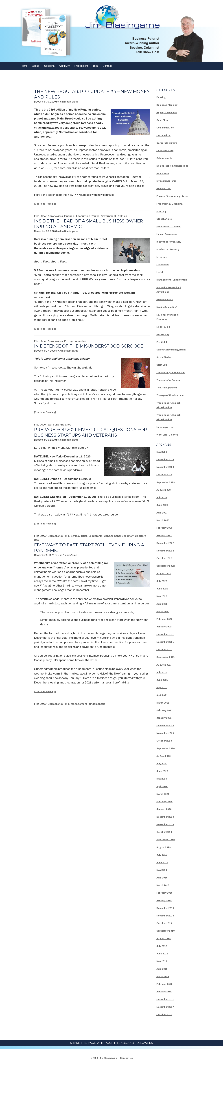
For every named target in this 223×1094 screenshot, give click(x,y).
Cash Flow (163, 120)
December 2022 (167, 570)
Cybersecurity (166, 157)
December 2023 (167, 486)
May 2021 (163, 714)
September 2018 (167, 957)
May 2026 (163, 478)
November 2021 (167, 668)
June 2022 (163, 615)
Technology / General (171, 402)
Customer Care (166, 150)
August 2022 (165, 600)
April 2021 (163, 722)
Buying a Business (168, 112)
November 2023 (167, 494)
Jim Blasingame (108, 1085)
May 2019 (163, 897)
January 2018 (165, 1018)
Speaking (49, 66)
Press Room (81, 66)
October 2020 (165, 767)
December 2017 (167, 1026)
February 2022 (166, 646)
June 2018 (163, 980)
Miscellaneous (166, 312)
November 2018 (167, 942)
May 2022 (163, 623)
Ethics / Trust (79, 541)
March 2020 (164, 820)
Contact (107, 66)
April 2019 (163, 904)
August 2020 (165, 782)
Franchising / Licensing (172, 212)
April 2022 (163, 630)
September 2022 (167, 592)
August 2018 (165, 965)
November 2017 (167, 1033)
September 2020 (167, 775)
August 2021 (165, 691)
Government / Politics (114, 216)
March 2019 (164, 912)
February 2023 (166, 554)
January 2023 (165, 562)
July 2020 (163, 790)
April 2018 (163, 995)
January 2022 (165, 653)
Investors (162, 265)
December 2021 (167, 661)
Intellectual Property (170, 258)
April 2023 (163, 539)
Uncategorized (166, 454)
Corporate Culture (168, 142)
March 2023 (164, 547)
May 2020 (163, 805)
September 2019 (167, 866)
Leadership (95, 541)
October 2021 (165, 676)
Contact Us (126, 1085)
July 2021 (163, 699)
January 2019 (165, 927)
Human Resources (168, 243)
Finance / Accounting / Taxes (81, 216)
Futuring (162, 220)
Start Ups (162, 382)
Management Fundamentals (121, 541)
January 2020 (165, 836)
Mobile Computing (168, 320)
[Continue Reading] (47, 203)
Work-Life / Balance (59, 430)
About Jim (64, 66)
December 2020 (167, 752)
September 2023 (167, 509)
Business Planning (169, 104)
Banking (162, 97)
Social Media (165, 375)
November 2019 (167, 851)
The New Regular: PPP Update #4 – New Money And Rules (86, 94)
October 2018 (165, 950)
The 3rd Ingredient (169, 410)
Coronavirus (55, 216)
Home (24, 66)
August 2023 (165, 516)
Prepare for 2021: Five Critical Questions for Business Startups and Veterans (90, 437)
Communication (167, 127)
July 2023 (163, 524)
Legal (160, 281)
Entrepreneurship (75, 341)
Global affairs (165, 227)
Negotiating (164, 340)
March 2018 (164, 1003)
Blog (95, 66)
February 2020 (166, 828)
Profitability (164, 355)
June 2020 (163, 798)
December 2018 (167, 935)
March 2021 (164, 729)
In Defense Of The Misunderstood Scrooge (81, 348)
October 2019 (165, 859)
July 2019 (163, 881)
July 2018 (163, 973)
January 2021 (165, 744)
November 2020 (167, 760)
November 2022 (167, 577)
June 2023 (163, 532)
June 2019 (163, 889)
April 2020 (163, 813)
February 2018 (166, 1011)
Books (35, 66)
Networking (164, 347)
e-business (163, 177)
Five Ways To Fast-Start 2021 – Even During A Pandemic (91, 553)
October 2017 (165, 1041)
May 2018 (163, 988)
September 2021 (167, 684)
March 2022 (164, 638)
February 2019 (166, 919)
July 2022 (163, 608)
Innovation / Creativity (171, 250)
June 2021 (163, 706)
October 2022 (165, 585)
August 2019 (165, 874)
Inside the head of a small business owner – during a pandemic (83, 223)
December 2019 (167, 843)
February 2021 (166, 737)
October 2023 (165, 501)
